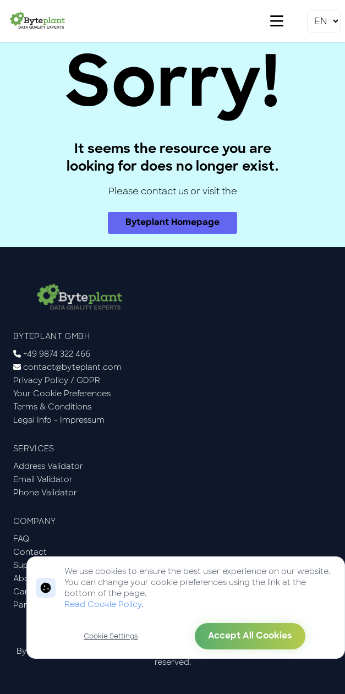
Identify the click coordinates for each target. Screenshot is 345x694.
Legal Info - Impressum (59, 420)
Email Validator (43, 479)
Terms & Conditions (52, 407)
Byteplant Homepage (172, 222)
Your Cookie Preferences (62, 393)
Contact (30, 552)
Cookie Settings (111, 636)
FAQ (21, 539)
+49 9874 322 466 (56, 354)
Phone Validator (45, 493)
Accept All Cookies (250, 636)
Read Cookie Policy (102, 604)
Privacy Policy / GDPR (56, 380)
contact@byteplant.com (72, 367)
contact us (164, 191)
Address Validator (48, 466)
